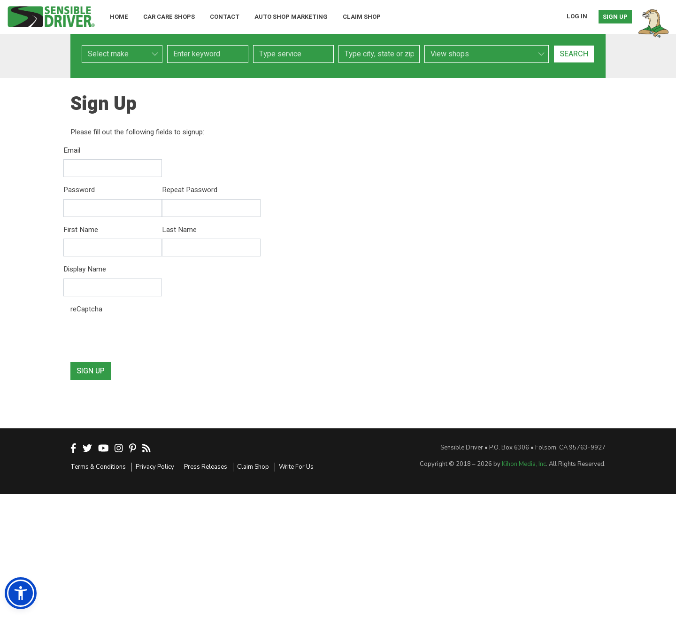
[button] (20, 593)
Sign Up (615, 16)
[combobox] (293, 54)
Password (79, 190)
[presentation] (141, 336)
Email (71, 150)
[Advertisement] (338, 564)
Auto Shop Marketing (291, 16)
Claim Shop (362, 16)
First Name (80, 230)
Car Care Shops (169, 16)
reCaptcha (86, 309)
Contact (224, 16)
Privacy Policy (155, 467)
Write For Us (296, 467)
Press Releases (205, 467)
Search (574, 54)
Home (119, 16)
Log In (577, 16)
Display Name (84, 269)
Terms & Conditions (98, 467)
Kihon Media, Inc (524, 464)
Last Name (179, 230)
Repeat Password (189, 190)
